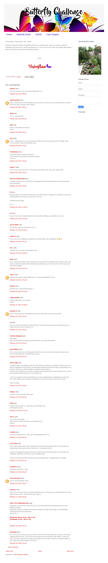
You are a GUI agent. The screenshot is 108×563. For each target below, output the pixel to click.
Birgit (11, 113)
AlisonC (12, 88)
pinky (11, 259)
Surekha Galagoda (16, 336)
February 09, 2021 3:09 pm (18, 94)
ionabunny (13, 466)
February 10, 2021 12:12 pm (18, 280)
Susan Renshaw (15, 478)
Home (9, 34)
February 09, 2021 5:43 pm (18, 145)
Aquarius (13, 489)
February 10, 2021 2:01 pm (18, 343)
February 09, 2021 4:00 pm (18, 119)
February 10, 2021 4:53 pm (18, 385)
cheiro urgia (14, 363)
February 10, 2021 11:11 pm (18, 410)
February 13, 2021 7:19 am (18, 483)
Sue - (11, 248)
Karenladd (13, 532)
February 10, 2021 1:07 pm (18, 316)
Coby (11, 403)
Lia (11, 322)
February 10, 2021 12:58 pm (18, 305)
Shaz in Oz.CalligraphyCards (19, 503)
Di (10, 192)
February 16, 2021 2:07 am (18, 526)
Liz (11, 213)
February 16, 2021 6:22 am (18, 543)
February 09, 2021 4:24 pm (18, 132)
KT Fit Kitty (13, 443)
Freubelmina (14, 152)
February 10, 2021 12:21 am (18, 218)
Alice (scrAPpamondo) (17, 178)
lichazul (12, 286)
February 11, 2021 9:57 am (18, 460)
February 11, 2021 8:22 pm (18, 472)
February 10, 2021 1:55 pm (18, 329)
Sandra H (13, 236)
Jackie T (12, 167)
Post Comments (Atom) (21, 554)
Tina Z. (12, 416)
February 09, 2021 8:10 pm (18, 186)
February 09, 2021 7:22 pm (18, 172)
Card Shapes (52, 34)
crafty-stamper (14, 297)
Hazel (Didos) (14, 349)
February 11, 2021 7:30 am (18, 426)
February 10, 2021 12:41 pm (18, 291)
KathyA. (12, 392)
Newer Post (9, 551)
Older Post (70, 551)
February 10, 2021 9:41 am (18, 241)
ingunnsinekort (15, 100)
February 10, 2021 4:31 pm (18, 356)
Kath (11, 125)
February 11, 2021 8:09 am (18, 437)
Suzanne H (13, 311)
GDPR (38, 34)
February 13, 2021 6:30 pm (18, 497)
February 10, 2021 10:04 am (18, 253)
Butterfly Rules (24, 34)
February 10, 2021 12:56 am (18, 230)
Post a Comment (13, 547)
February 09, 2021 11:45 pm (18, 207)
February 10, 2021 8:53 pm (18, 397)
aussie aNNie (14, 225)
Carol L (12, 274)
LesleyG (12, 432)
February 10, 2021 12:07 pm (18, 268)
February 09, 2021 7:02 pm (18, 161)
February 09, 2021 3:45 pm (18, 107)
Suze (11, 138)
